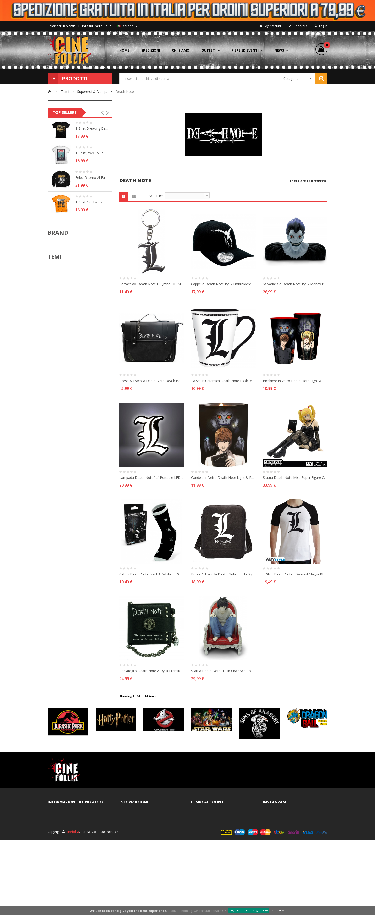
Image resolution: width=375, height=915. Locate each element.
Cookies (130, 875)
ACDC (59, 416)
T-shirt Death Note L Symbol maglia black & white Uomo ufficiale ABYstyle (295, 574)
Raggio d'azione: (65, 186)
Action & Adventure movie (74, 423)
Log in (322, 26)
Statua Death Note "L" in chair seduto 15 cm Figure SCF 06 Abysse (223, 671)
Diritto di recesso (136, 866)
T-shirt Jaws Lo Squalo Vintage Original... (91, 254)
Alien (59, 431)
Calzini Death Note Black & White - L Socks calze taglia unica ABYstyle (151, 574)
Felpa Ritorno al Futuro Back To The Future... (91, 279)
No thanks (278, 910)
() (325, 45)
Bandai (60, 353)
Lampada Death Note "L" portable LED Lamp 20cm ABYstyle (151, 477)
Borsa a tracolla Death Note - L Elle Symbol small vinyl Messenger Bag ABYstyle (223, 574)
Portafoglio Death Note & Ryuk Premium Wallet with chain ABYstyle (151, 671)
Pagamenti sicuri (136, 883)
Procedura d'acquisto (139, 850)
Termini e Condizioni (138, 825)
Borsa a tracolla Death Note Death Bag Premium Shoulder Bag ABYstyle (151, 380)
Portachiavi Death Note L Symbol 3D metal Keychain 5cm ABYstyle (151, 284)
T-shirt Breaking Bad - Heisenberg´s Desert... (91, 229)
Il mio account (205, 825)
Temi (55, 404)
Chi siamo (131, 841)
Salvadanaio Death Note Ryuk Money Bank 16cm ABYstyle (295, 284)
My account (272, 26)
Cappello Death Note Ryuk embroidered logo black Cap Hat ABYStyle (223, 284)
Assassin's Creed (68, 446)
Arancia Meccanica (69, 438)
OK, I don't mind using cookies (249, 910)
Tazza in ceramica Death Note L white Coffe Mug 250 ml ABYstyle (223, 380)
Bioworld (62, 375)
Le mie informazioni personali (217, 850)
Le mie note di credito (212, 833)
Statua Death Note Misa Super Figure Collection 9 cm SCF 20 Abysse (295, 477)
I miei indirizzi (205, 841)
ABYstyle (62, 346)
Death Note (69, 161)
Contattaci (131, 816)
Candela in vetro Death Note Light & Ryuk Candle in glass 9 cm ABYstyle (223, 477)
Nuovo (65, 135)
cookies (108, 911)
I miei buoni (204, 858)
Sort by (156, 196)
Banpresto (63, 361)
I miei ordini (204, 816)
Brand (58, 334)
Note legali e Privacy (139, 833)
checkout (300, 26)
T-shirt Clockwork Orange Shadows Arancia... (91, 303)
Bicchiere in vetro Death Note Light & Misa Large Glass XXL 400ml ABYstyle (295, 380)
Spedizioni (131, 858)
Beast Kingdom (66, 368)
